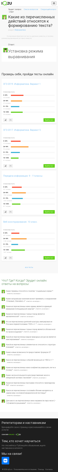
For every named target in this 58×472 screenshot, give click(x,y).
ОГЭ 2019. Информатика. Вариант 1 (22, 84)
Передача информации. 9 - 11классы (23, 176)
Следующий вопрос (48, 9)
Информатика (20, 30)
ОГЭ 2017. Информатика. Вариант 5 (22, 130)
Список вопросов (31, 9)
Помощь (41, 469)
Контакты (49, 469)
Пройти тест (49, 120)
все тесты (29, 267)
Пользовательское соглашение (25, 469)
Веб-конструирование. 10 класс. (20, 222)
